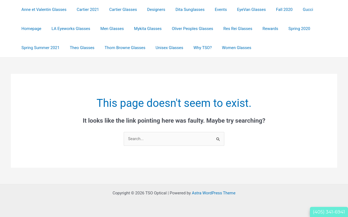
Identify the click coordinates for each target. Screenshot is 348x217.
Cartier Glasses (118, 9)
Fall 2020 (269, 9)
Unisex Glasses (116, 47)
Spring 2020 (256, 28)
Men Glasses (79, 28)
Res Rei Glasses (198, 28)
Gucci (290, 9)
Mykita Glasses (112, 28)
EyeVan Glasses (238, 9)
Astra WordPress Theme (214, 193)
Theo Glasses (32, 47)
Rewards (229, 28)
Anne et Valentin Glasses (43, 9)
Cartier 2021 (85, 9)
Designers (149, 9)
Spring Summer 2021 (294, 28)
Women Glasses (179, 47)
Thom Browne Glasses (73, 47)
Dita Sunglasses (180, 9)
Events (210, 9)
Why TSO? (147, 47)
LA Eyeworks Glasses (39, 28)
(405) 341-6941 (329, 212)
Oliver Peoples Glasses (155, 28)
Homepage (314, 9)
